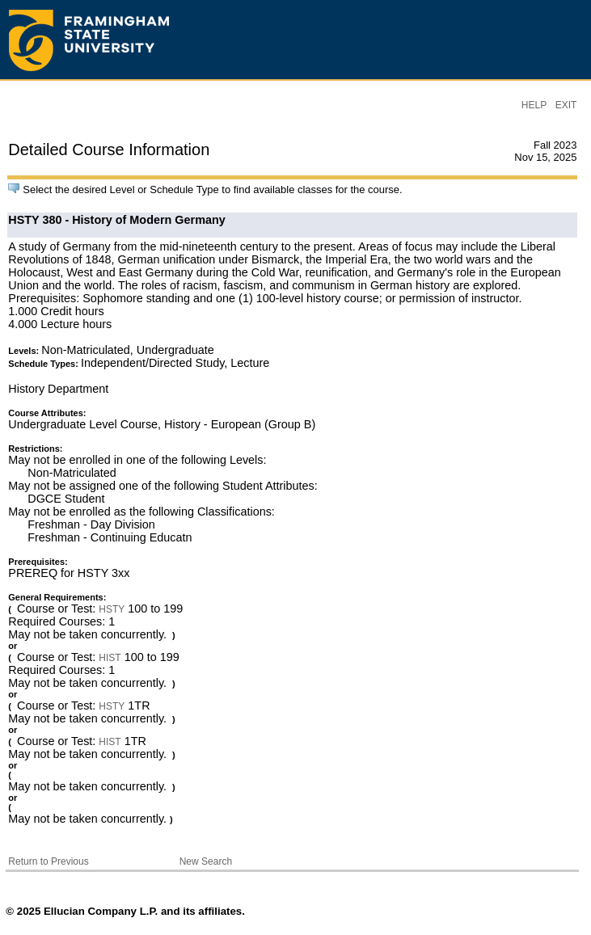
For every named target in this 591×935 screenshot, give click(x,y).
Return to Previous (48, 861)
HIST (109, 657)
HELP (534, 105)
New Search (205, 861)
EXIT (566, 105)
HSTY (112, 609)
